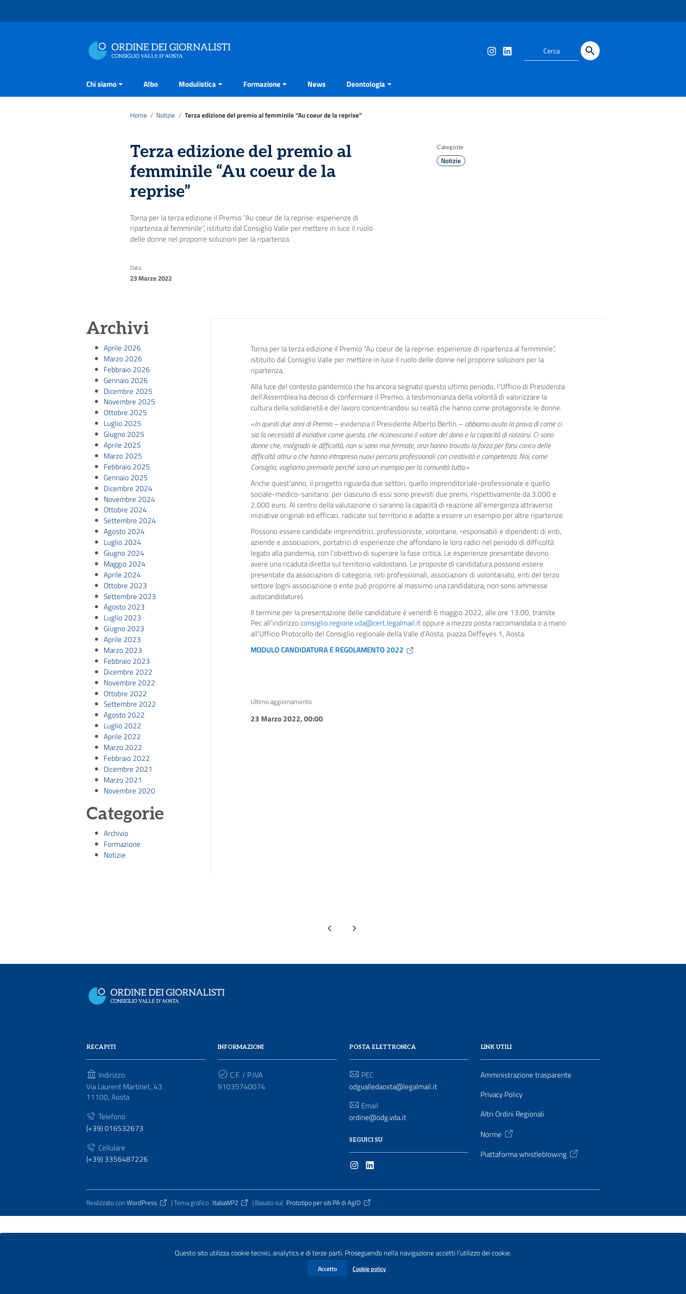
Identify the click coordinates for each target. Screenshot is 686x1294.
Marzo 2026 (123, 371)
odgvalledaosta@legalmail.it (395, 1159)
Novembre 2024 (130, 529)
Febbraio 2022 (127, 820)
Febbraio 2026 (127, 384)
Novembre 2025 (130, 420)
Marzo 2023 (123, 699)
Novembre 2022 (130, 735)
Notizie (167, 116)
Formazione (271, 84)
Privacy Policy (503, 1167)
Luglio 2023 (123, 662)
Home (138, 116)
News (327, 84)
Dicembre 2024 (129, 517)
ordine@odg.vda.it (378, 1192)
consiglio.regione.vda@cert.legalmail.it (364, 703)
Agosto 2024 (124, 566)
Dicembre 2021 (129, 833)
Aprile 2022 (122, 796)
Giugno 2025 (124, 456)
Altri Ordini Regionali (513, 1188)
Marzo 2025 (123, 481)
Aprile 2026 (122, 359)
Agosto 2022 (124, 772)
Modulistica (203, 84)
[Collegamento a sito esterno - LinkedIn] (507, 51)
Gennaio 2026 (127, 396)
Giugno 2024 (124, 590)
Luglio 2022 (123, 784)
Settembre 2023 (130, 638)
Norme (497, 1209)
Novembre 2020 (130, 857)
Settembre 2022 (130, 760)
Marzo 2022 (123, 808)
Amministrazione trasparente (527, 1147)
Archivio (117, 901)
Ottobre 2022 (125, 747)
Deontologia (379, 84)
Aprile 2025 (122, 469)
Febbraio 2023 (127, 711)
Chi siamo (103, 84)
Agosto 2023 (124, 650)
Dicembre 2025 (129, 408)
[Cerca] (590, 50)
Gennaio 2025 (127, 505)
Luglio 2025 (123, 444)
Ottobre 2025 (125, 432)
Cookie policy (369, 1268)
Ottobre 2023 (125, 626)
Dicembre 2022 (129, 723)
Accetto (327, 1268)
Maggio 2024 (125, 602)
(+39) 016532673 (115, 1204)
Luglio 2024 (123, 578)
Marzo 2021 (123, 845)
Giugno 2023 (124, 675)
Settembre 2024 (130, 554)
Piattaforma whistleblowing (531, 1230)
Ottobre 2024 (125, 541)
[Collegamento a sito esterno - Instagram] (491, 51)
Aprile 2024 (122, 614)
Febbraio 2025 (127, 493)
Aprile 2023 (122, 687)
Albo (155, 84)
